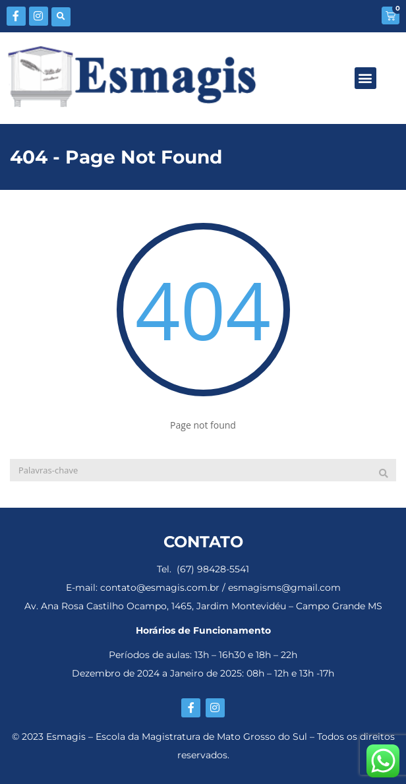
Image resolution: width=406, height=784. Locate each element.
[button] (61, 16)
